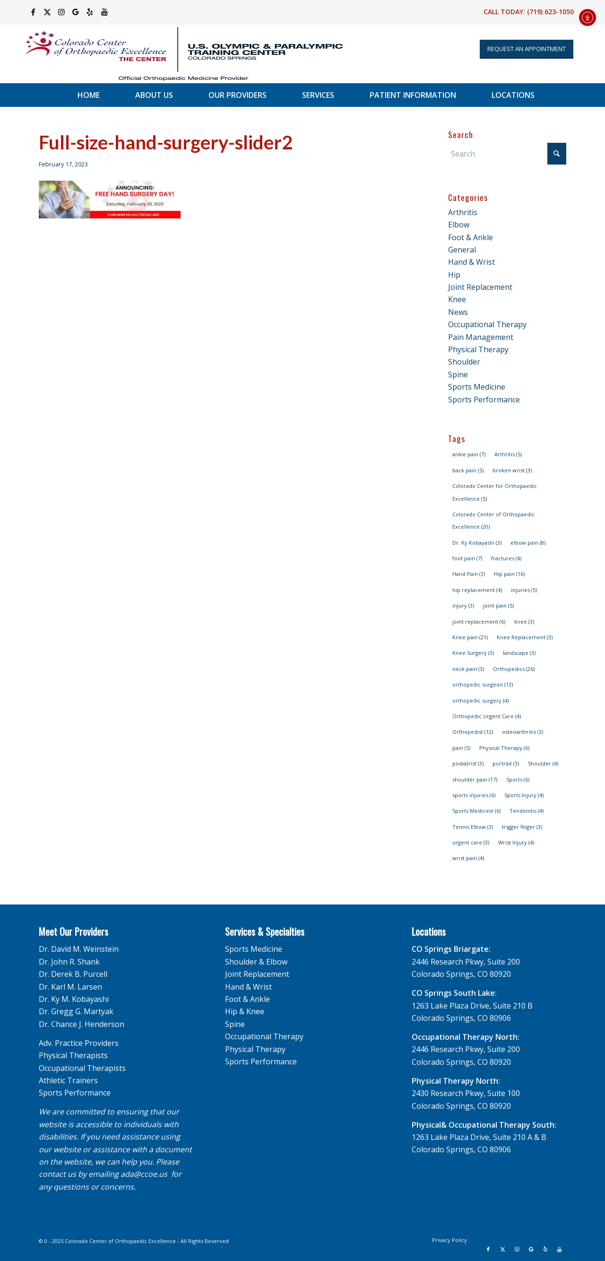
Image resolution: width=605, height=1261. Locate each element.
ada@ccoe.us (144, 1174)
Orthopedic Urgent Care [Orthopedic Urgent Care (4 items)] (486, 716)
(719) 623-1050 (550, 11)
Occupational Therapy (487, 324)
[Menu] (578, 95)
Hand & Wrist (471, 262)
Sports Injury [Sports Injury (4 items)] (524, 795)
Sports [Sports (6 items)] (517, 779)
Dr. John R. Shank (69, 962)
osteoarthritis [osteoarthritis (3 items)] (522, 731)
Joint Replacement (480, 287)
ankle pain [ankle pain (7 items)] (468, 454)
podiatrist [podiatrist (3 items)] (468, 763)
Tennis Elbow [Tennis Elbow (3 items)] (472, 826)
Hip (454, 275)
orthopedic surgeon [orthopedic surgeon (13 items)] (482, 684)
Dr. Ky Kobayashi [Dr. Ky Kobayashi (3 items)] (476, 542)
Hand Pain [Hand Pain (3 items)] (468, 573)
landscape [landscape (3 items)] (519, 652)
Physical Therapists (73, 1055)
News (458, 312)
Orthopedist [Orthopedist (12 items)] (472, 731)
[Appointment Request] (526, 49)
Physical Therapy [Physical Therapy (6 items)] (504, 747)
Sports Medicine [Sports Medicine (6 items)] (476, 810)
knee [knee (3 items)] (524, 621)
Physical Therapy (478, 349)
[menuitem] (88, 95)
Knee (457, 299)
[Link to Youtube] (104, 12)
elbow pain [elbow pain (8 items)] (527, 542)
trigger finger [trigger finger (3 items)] (522, 826)
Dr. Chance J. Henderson (81, 1024)
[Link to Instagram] (62, 12)
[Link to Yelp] (90, 12)
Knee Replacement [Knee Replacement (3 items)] (525, 637)
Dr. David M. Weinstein (79, 949)
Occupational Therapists (82, 1068)
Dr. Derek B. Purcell (73, 974)
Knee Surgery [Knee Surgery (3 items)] (473, 652)
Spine (458, 374)
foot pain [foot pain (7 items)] (467, 558)
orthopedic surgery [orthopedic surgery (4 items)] (480, 700)
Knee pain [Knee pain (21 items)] (470, 637)
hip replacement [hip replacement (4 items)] (477, 589)
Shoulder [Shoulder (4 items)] (543, 763)
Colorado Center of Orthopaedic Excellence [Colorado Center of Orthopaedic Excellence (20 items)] (493, 520)
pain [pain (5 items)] (461, 747)
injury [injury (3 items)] (463, 605)
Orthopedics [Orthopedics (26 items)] (514, 668)
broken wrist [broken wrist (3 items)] (512, 470)
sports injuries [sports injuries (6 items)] (473, 795)
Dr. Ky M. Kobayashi (74, 999)
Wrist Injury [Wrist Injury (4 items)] (516, 842)
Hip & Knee (244, 1011)
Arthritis (462, 212)
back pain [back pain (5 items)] (468, 470)
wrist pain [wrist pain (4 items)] (468, 857)
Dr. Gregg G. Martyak (76, 1011)
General (462, 249)
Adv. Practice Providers (79, 1043)
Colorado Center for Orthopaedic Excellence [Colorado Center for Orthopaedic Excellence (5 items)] (494, 492)
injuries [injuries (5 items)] (524, 589)
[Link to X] (47, 12)
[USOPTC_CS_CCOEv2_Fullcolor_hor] (177, 53)
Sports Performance (484, 399)
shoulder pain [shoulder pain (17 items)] (474, 779)
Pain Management (480, 337)
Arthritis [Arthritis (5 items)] (508, 454)
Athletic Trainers (68, 1080)
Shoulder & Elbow (256, 962)
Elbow (458, 224)
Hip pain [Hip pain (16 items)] (509, 573)
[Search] (507, 154)
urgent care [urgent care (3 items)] (470, 842)
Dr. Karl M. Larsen (70, 987)
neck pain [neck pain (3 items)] (468, 668)
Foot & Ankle (470, 237)
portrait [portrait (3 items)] (506, 763)
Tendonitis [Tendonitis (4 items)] (527, 810)
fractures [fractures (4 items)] (506, 558)
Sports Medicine (476, 387)
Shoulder (464, 362)
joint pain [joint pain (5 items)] (498, 605)
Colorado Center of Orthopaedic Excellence (120, 1240)
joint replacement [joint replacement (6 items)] (478, 621)
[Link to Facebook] (33, 12)
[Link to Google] (76, 12)
